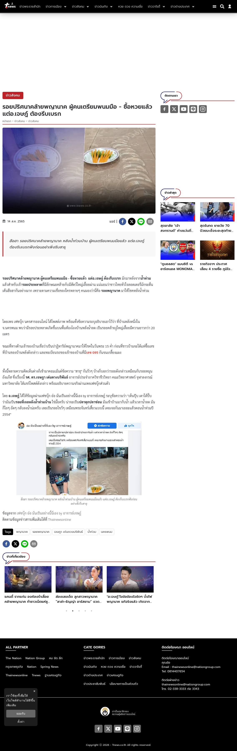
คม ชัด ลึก (56, 658)
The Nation (13, 658)
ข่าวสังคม (20, 121)
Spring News (49, 667)
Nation (31, 667)
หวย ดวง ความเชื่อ (113, 667)
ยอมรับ (20, 713)
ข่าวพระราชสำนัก (94, 658)
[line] (141, 221)
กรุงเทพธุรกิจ (14, 667)
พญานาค (22, 532)
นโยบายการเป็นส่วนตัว (124, 684)
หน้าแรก (7, 121)
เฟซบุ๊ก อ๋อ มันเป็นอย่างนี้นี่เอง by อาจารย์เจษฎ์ (49, 513)
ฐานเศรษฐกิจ (53, 675)
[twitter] (131, 221)
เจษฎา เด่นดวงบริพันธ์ (68, 532)
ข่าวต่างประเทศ (93, 675)
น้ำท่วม (92, 532)
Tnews (36, 675)
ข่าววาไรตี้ (136, 667)
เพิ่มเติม (11, 705)
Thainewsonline (59, 519)
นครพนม (107, 532)
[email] (150, 221)
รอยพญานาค (41, 532)
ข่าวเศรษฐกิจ (115, 675)
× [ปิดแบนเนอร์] (34, 691)
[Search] (223, 6)
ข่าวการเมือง (117, 658)
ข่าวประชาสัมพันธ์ (94, 684)
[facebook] (122, 221)
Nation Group (35, 658)
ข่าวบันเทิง (90, 667)
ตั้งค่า (21, 721)
